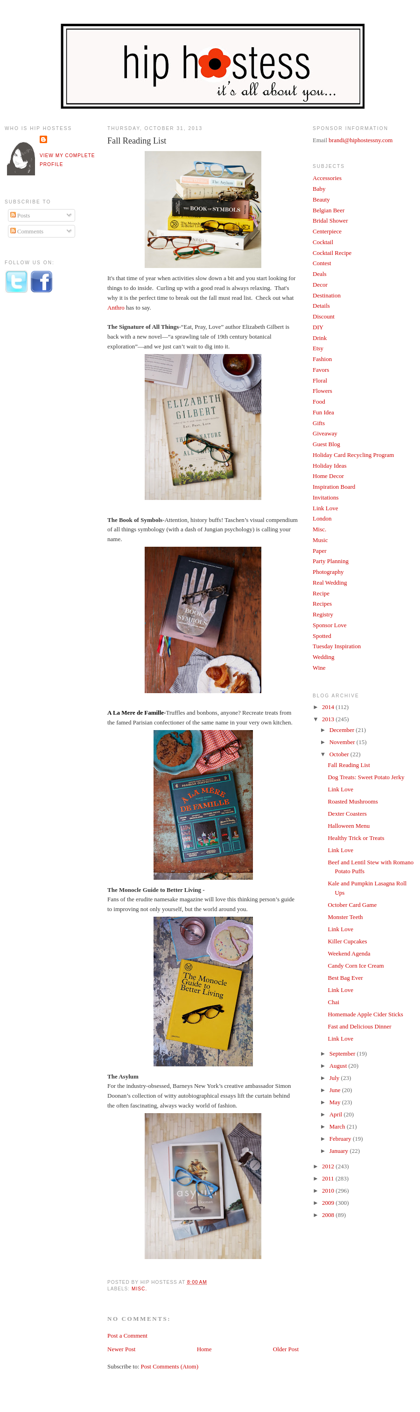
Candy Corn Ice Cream (356, 965)
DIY (318, 327)
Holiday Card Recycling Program (353, 454)
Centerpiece (327, 231)
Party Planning (331, 561)
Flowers (322, 390)
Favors (321, 369)
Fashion (322, 358)
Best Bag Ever (345, 977)
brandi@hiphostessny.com (360, 140)
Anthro (116, 307)
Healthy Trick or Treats (356, 837)
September (343, 1053)
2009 (329, 1202)
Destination (327, 295)
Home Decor (328, 475)
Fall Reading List (136, 140)
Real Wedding (330, 582)
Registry (323, 614)
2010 (329, 1190)
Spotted (322, 635)
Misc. (139, 1288)
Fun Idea (323, 412)
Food (319, 401)
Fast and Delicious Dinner (359, 1026)
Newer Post (121, 1349)
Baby (319, 188)
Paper (320, 550)
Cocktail (323, 242)
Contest (322, 263)
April (336, 1114)
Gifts (319, 423)
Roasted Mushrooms (353, 801)
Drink (320, 337)
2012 (329, 1166)
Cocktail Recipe (332, 252)
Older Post (286, 1349)
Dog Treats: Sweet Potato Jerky (366, 777)
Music (320, 539)
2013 (329, 719)
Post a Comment (127, 1335)
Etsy (318, 348)
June (335, 1089)
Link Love (325, 508)
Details (321, 305)
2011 (329, 1178)
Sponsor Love (330, 625)
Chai (333, 1002)
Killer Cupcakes (347, 941)
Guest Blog (326, 444)
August (339, 1065)
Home (204, 1349)
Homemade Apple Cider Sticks (365, 1014)
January (339, 1150)
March (338, 1126)
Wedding (324, 656)
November (343, 742)
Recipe (321, 593)
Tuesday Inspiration (337, 646)
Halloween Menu (349, 825)
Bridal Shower (330, 220)
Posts (20, 215)
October (339, 754)
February (341, 1138)
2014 (329, 706)
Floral (320, 380)
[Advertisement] (42, 455)
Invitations (326, 497)
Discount (324, 316)
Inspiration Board (334, 486)
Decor (320, 284)
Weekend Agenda (349, 953)
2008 (329, 1214)
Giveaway (325, 433)
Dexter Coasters (347, 813)
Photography (328, 571)
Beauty (321, 199)
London (322, 518)
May (335, 1102)
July (335, 1077)
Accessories (327, 177)
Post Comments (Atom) (170, 1366)
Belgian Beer (328, 210)
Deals (320, 273)
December (342, 729)
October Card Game (352, 904)
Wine (319, 667)
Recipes (322, 603)
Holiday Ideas (330, 465)
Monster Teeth (345, 916)
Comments (27, 231)
